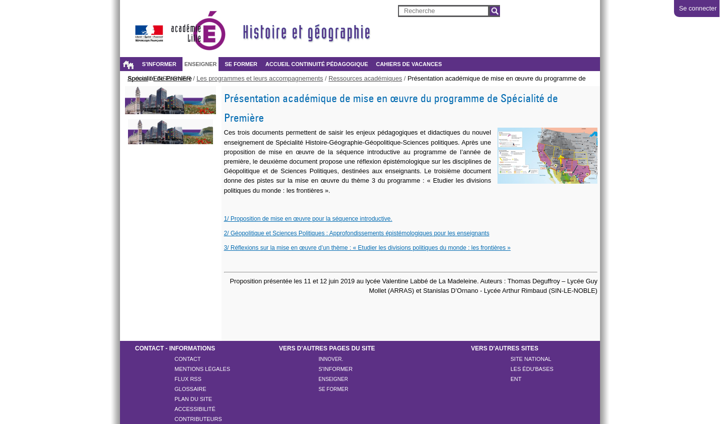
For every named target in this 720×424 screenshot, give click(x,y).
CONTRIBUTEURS (198, 419)
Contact (187, 359)
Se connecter (697, 8)
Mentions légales (202, 369)
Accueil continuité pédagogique (317, 64)
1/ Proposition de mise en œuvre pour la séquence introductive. (308, 218)
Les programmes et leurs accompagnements (259, 78)
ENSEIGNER (200, 64)
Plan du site (193, 399)
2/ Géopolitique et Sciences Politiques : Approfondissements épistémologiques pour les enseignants (357, 233)
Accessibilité (195, 409)
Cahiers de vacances (409, 64)
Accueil (128, 65)
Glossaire (190, 389)
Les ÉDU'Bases (532, 369)
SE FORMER (240, 64)
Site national (531, 359)
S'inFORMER (335, 369)
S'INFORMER (159, 64)
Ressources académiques (365, 78)
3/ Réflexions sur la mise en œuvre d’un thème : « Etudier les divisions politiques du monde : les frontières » (367, 247)
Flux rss (188, 379)
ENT (516, 379)
